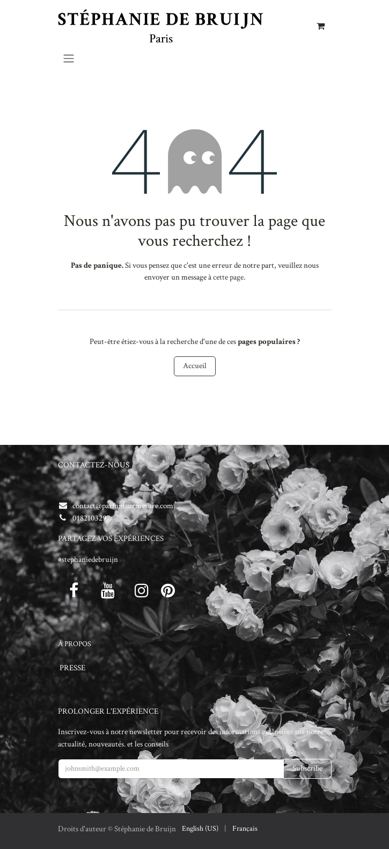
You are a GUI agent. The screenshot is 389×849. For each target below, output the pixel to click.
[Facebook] (74, 590)
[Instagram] (142, 590)
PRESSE (72, 668)
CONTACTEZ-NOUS (93, 465)
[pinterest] (168, 590)
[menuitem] (200, 829)
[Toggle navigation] (68, 58)
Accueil (195, 366)
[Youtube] (108, 590)
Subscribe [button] (307, 768)
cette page (228, 277)
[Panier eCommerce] (321, 25)
